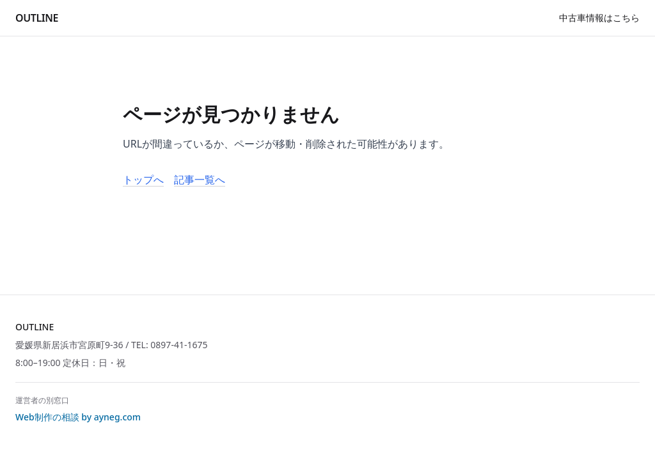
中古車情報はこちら (599, 18)
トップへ (143, 179)
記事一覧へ (199, 179)
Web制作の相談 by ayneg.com (78, 417)
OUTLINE (36, 18)
